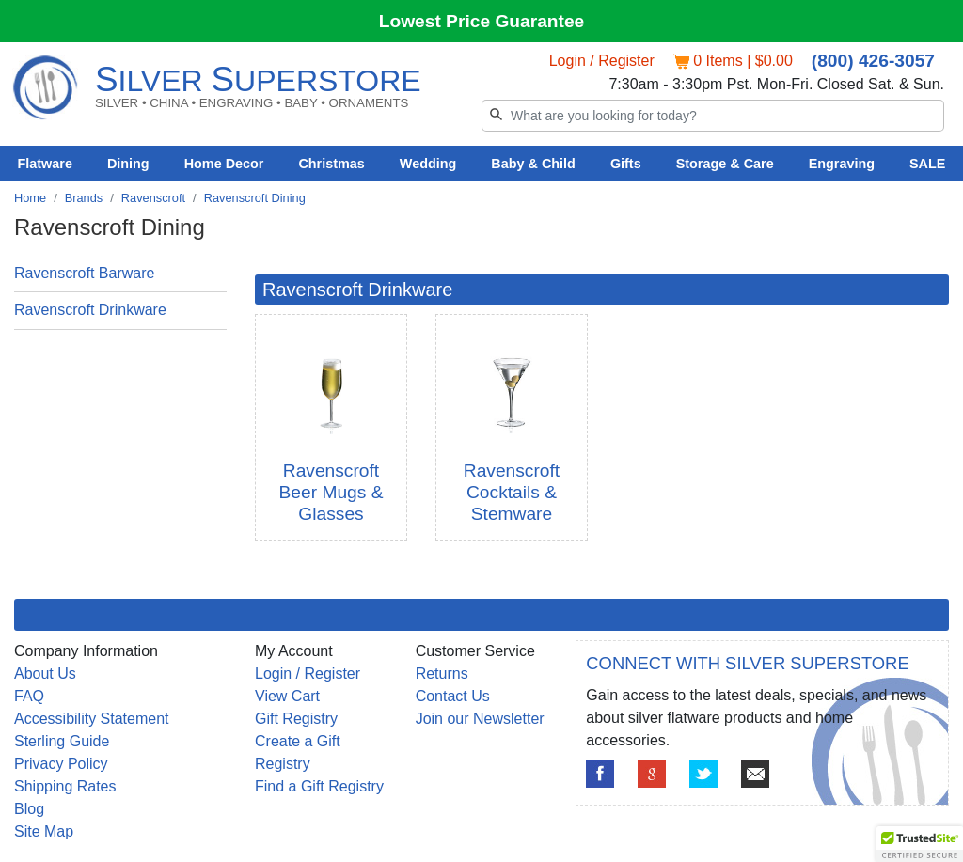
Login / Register (602, 61)
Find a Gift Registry (319, 786)
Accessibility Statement (91, 719)
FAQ (29, 696)
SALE (927, 163)
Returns (442, 674)
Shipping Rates (65, 786)
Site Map (43, 831)
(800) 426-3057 (873, 61)
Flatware (45, 163)
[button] (919, 844)
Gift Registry (296, 719)
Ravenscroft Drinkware (90, 310)
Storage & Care (725, 163)
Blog (29, 809)
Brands (84, 198)
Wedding (428, 163)
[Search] (713, 116)
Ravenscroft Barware (84, 273)
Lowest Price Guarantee (482, 21)
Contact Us (453, 696)
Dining (128, 163)
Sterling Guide (61, 741)
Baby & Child (533, 163)
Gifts (625, 163)
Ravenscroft (153, 198)
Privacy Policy (61, 764)
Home (30, 198)
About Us (45, 674)
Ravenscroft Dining (255, 198)
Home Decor (224, 163)
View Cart (287, 696)
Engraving (842, 163)
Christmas (331, 163)
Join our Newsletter (480, 719)
